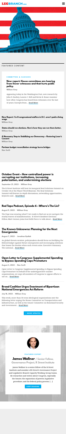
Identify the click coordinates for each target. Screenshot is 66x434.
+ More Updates (33, 313)
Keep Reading (33, 386)
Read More (33, 102)
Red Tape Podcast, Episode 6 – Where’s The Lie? (30, 206)
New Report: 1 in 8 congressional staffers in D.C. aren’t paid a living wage (32, 118)
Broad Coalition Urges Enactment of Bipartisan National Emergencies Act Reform (30, 288)
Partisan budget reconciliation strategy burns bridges (26, 147)
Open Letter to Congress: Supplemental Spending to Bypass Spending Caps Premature (32, 259)
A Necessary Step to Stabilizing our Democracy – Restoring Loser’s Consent (32, 137)
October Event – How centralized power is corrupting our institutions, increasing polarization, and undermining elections (27, 177)
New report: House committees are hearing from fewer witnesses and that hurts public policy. (31, 83)
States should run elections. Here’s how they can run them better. (31, 127)
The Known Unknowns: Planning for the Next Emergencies (29, 230)
